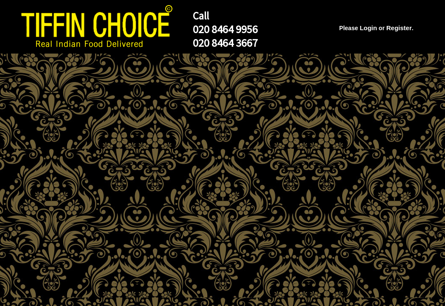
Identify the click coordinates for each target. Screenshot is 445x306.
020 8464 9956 (225, 29)
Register (399, 27)
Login (368, 27)
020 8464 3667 (225, 43)
